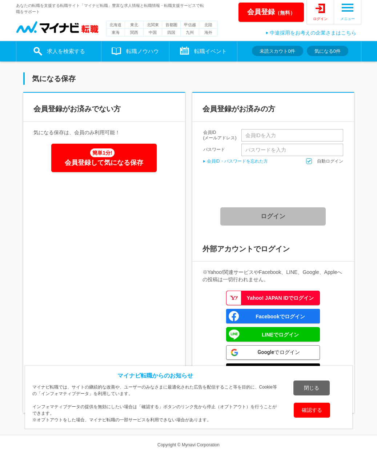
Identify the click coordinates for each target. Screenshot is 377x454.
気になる (327, 51)
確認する (312, 410)
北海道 (115, 25)
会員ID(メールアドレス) (220, 135)
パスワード (214, 149)
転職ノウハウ (142, 51)
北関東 (153, 25)
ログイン (320, 19)
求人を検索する (66, 51)
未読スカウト (277, 51)
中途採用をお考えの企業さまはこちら (313, 33)
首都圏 (171, 25)
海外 (208, 32)
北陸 (208, 25)
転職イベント (210, 51)
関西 (134, 32)
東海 (116, 32)
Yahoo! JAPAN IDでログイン (280, 298)
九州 (190, 32)
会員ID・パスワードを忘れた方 (237, 161)
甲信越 (190, 25)
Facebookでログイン (280, 316)
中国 (153, 32)
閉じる (311, 388)
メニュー (347, 19)
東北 (134, 25)
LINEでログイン (280, 335)
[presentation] (275, 186)
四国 (171, 32)
